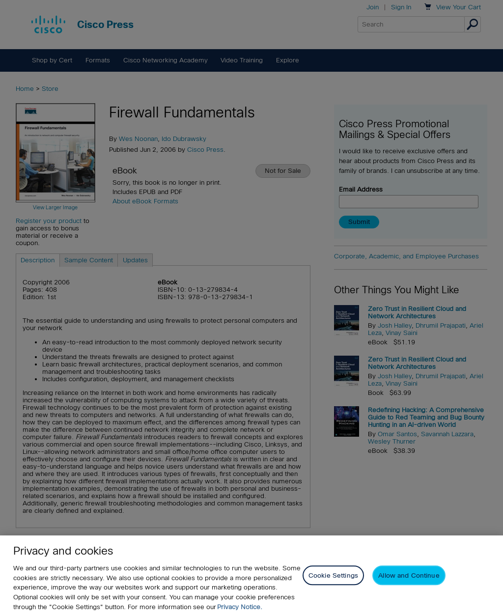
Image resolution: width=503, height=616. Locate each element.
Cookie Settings (333, 577)
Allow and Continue (408, 577)
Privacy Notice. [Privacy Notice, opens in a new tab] (239, 608)
